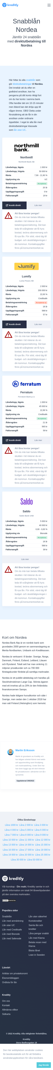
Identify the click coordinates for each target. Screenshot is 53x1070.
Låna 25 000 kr (42, 855)
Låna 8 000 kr (26, 835)
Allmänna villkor (10, 1010)
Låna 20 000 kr (26, 855)
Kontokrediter (35, 921)
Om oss (6, 1001)
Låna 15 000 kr (42, 845)
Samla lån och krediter (36, 927)
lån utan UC (20, 130)
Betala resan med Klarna (37, 944)
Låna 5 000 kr (26, 830)
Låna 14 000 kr (26, 845)
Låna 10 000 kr (10, 840)
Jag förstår (43, 1065)
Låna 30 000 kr (18, 859)
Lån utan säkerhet (38, 916)
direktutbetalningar (22, 84)
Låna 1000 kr (11, 825)
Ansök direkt (13, 205)
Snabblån (7, 916)
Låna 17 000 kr (26, 850)
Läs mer (38, 205)
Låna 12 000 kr (42, 840)
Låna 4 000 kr (12, 830)
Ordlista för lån (9, 982)
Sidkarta (6, 1014)
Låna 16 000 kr (10, 850)
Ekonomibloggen (10, 978)
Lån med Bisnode (11, 934)
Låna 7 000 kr (12, 835)
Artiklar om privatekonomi (15, 973)
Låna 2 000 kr (26, 825)
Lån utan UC (8, 925)
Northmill (26, 157)
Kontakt (6, 1005)
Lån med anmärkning (12, 921)
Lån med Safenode (11, 938)
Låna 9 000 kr (41, 835)
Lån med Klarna (37, 938)
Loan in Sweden (37, 955)
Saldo (26, 511)
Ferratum (26, 392)
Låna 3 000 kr (41, 825)
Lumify (26, 276)
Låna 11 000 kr (26, 840)
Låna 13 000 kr (10, 845)
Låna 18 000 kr (42, 850)
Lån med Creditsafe (12, 929)
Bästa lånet (34, 950)
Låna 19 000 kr (10, 855)
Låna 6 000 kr (41, 830)
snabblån (30, 80)
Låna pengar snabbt (39, 933)
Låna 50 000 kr (34, 859)
